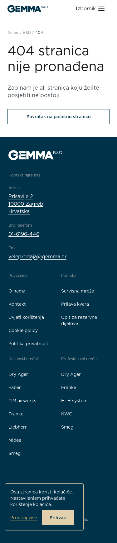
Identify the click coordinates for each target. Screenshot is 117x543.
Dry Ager (18, 374)
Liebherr (17, 427)
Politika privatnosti (29, 343)
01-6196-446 (23, 234)
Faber (14, 387)
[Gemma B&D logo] (27, 9)
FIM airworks (22, 400)
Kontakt (17, 304)
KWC (66, 413)
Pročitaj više (23, 517)
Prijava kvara (75, 304)
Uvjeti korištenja (26, 317)
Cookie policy (23, 330)
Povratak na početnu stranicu (59, 116)
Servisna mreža (77, 290)
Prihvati (58, 517)
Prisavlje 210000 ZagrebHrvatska (25, 203)
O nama (16, 290)
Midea (14, 440)
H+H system (74, 400)
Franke (15, 413)
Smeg (14, 453)
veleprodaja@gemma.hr (37, 257)
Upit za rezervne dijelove (79, 320)
